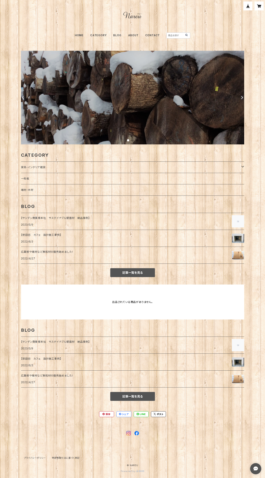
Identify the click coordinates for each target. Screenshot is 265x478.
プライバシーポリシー (35, 457)
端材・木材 (27, 189)
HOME (79, 35)
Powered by (132, 471)
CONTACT (152, 35)
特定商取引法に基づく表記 (66, 457)
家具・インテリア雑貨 (33, 167)
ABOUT (133, 35)
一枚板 (25, 178)
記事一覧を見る (132, 272)
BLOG (117, 35)
